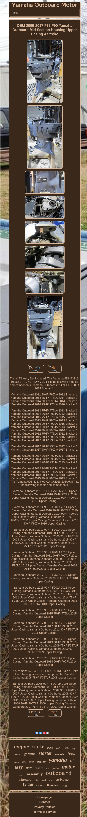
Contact (44, 802)
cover (21, 775)
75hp (36, 780)
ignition (55, 768)
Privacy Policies (44, 807)
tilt (72, 760)
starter (45, 753)
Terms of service (44, 811)
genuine (30, 754)
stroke (38, 746)
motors (40, 785)
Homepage (44, 797)
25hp (24, 762)
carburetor (63, 779)
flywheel (53, 785)
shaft (58, 748)
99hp (50, 747)
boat (71, 754)
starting (25, 779)
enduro (39, 768)
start (29, 768)
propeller (41, 761)
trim (27, 784)
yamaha (58, 760)
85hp (65, 786)
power (17, 754)
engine (21, 746)
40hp (66, 747)
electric (60, 754)
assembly (35, 774)
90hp (31, 761)
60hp (73, 748)
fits (47, 768)
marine (16, 762)
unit (44, 780)
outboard (58, 773)
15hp (50, 781)
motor (68, 767)
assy (19, 767)
